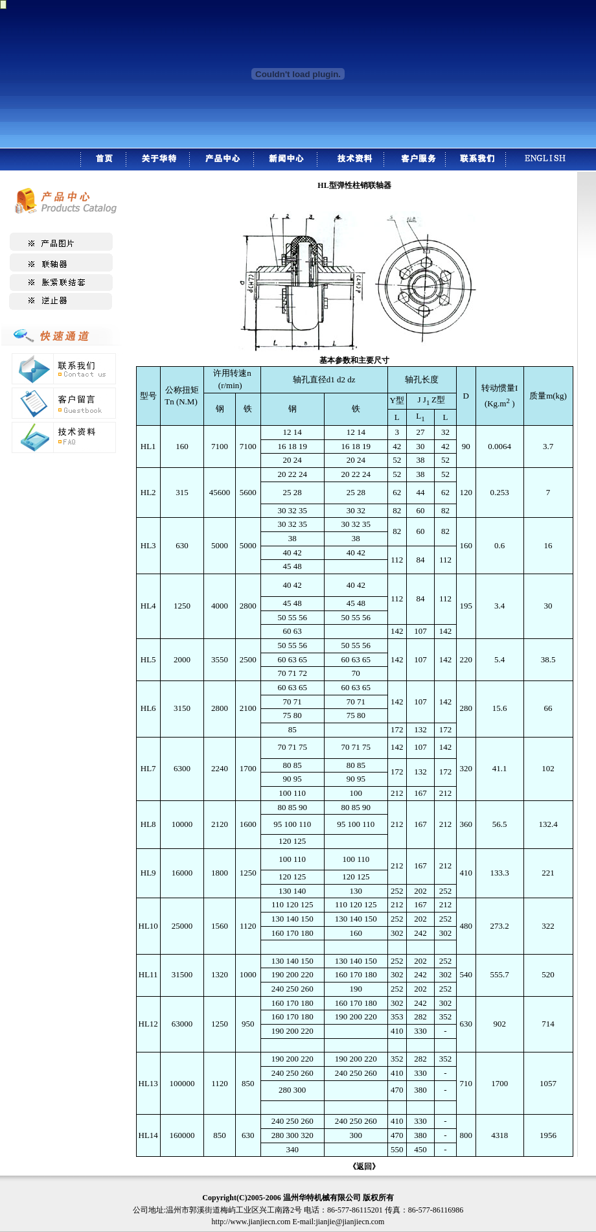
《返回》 (364, 1166)
